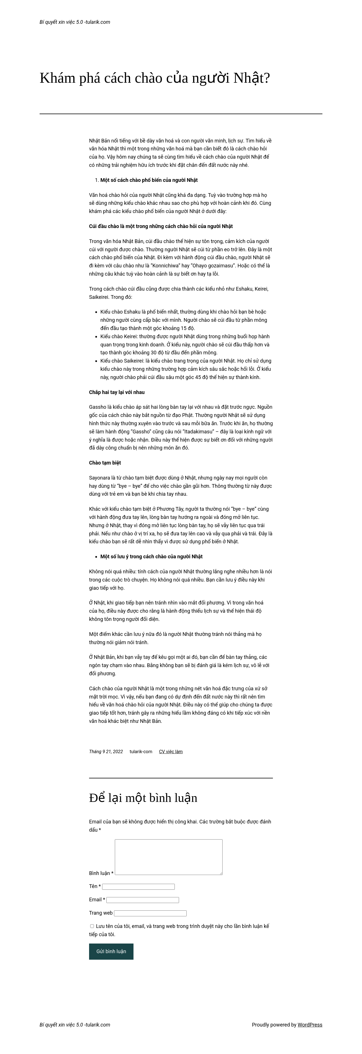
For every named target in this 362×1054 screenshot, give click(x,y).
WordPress (310, 1031)
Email (97, 906)
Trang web (101, 920)
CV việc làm (171, 751)
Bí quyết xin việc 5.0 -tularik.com (75, 22)
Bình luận (101, 880)
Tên (95, 893)
